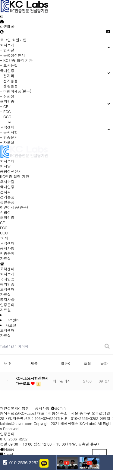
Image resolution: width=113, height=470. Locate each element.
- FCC (5, 111)
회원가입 (19, 39)
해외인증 (7, 217)
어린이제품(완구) (14, 207)
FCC (4, 227)
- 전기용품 (9, 80)
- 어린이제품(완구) (15, 91)
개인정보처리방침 (14, 408)
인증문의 (7, 253)
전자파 (5, 191)
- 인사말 (7, 49)
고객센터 (7, 243)
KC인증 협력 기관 (14, 176)
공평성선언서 (11, 171)
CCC (4, 232)
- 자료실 (7, 142)
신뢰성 (5, 212)
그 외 (4, 237)
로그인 (5, 39)
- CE (4, 106)
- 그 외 (6, 121)
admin (58, 408)
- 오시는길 (9, 65)
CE (2, 222)
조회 (87, 363)
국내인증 (7, 186)
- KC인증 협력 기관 (16, 60)
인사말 (5, 166)
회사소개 (7, 161)
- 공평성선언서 (12, 55)
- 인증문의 (9, 137)
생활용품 (7, 202)
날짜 (104, 363)
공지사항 (7, 248)
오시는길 (7, 181)
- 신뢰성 (7, 96)
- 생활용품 (9, 85)
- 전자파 (7, 75)
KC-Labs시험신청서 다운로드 (32, 381)
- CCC (5, 116)
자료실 (5, 258)
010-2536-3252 (13, 438)
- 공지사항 (9, 132)
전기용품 (7, 196)
